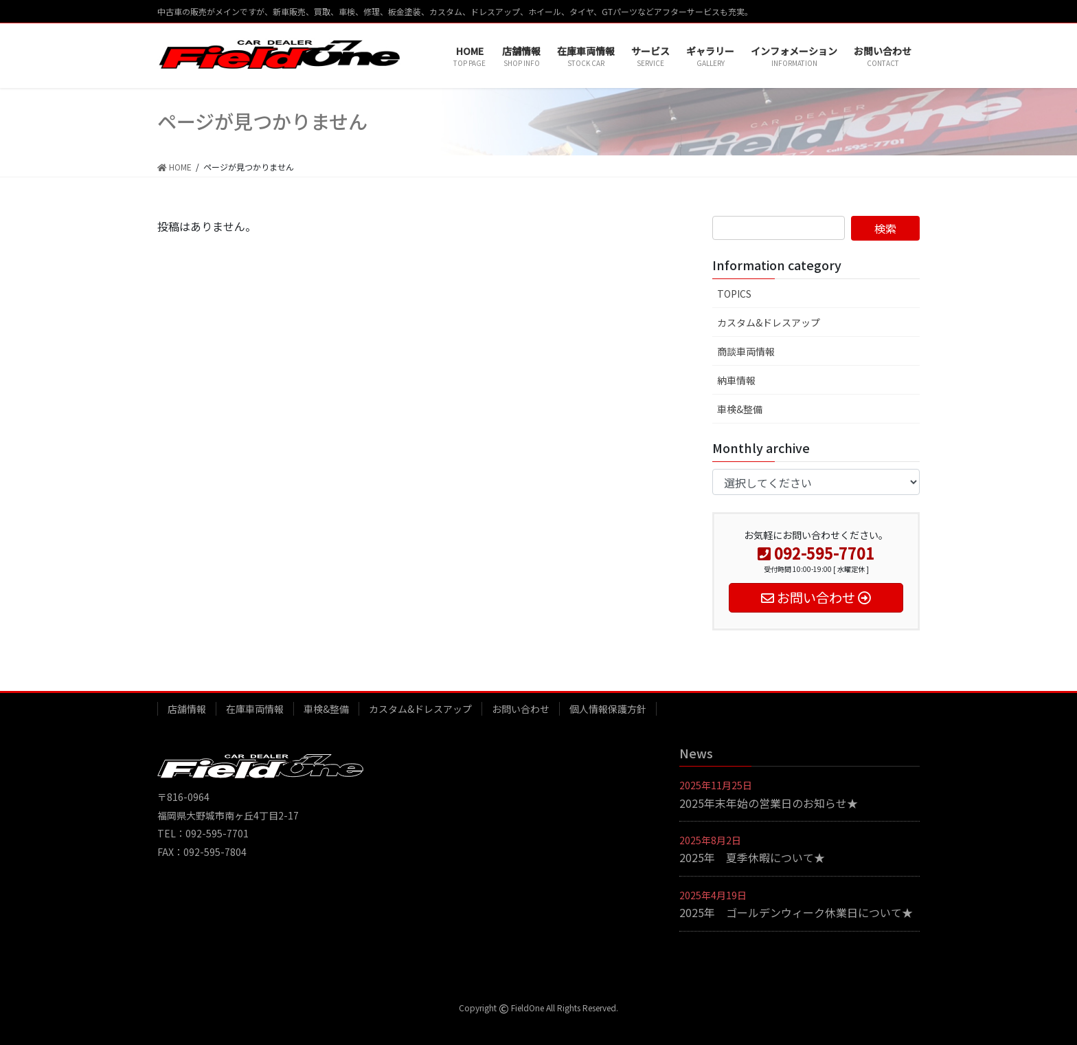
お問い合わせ (520, 709)
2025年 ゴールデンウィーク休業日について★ (796, 912)
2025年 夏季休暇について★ (752, 857)
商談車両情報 (746, 351)
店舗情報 (187, 709)
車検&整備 (739, 409)
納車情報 (736, 380)
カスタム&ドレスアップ (768, 322)
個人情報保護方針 (607, 709)
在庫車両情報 (255, 709)
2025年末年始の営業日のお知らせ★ (768, 803)
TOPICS (734, 293)
